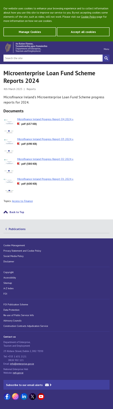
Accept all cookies (83, 32)
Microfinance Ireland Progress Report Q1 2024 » (45, 179)
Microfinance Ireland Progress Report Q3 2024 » (45, 139)
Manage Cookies (30, 32)
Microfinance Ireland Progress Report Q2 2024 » (45, 159)
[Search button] (106, 58)
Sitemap (7, 283)
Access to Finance (22, 201)
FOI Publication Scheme (15, 304)
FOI (5, 293)
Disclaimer (8, 261)
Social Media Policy (13, 256)
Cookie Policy (88, 16)
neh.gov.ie (18, 372)
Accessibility (9, 277)
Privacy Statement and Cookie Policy (22, 250)
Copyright (8, 272)
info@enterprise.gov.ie (22, 363)
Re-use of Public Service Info (18, 315)
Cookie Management (14, 245)
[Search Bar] (53, 58)
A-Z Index (8, 288)
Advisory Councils (12, 320)
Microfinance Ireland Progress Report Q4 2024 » (45, 119)
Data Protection (11, 309)
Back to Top (17, 212)
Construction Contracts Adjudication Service (25, 326)
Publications (17, 229)
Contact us (9, 336)
